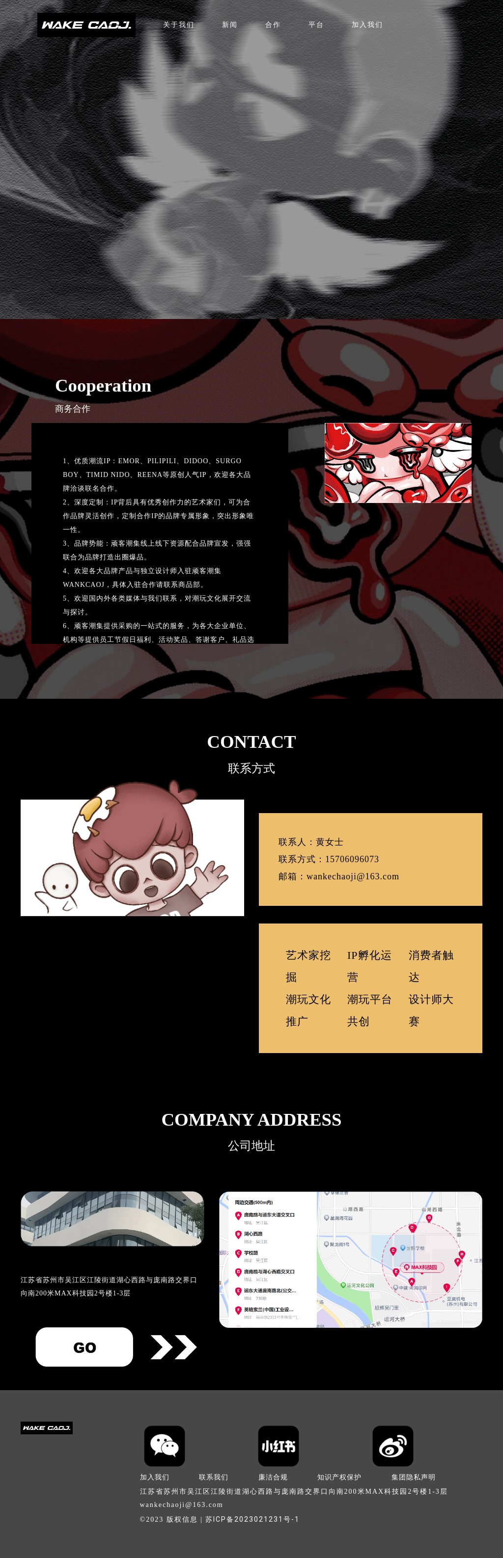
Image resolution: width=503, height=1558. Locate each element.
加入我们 (367, 24)
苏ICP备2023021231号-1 (252, 1519)
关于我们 (179, 24)
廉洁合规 (273, 1477)
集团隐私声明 (413, 1477)
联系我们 (213, 1477)
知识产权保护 (339, 1477)
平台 (316, 24)
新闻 (230, 24)
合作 (273, 24)
